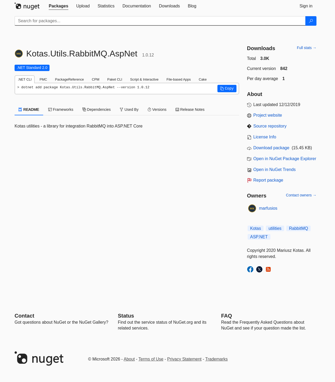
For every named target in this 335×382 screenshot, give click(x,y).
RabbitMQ (298, 228)
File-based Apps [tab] (179, 79)
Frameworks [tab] (60, 109)
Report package (268, 180)
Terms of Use (151, 359)
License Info (264, 137)
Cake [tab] (203, 79)
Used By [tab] (129, 109)
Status (126, 316)
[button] (226, 88)
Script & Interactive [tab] (144, 79)
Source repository (270, 126)
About (129, 359)
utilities (275, 228)
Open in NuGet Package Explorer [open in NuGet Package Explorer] (284, 158)
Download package (271, 148)
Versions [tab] (157, 109)
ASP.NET (259, 237)
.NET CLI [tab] (25, 79)
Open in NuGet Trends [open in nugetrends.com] (274, 169)
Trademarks (216, 359)
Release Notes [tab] (190, 109)
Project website (267, 115)
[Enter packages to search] (160, 21)
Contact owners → (301, 195)
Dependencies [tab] (96, 109)
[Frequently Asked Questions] (226, 316)
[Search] (310, 21)
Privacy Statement (184, 359)
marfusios (268, 208)
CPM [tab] (95, 79)
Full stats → (306, 48)
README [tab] (29, 109)
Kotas (255, 228)
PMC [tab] (43, 79)
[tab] (58, 6)
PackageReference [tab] (69, 79)
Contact (24, 316)
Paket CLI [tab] (114, 79)
